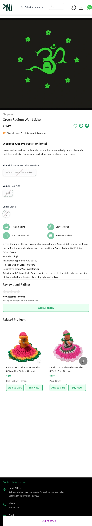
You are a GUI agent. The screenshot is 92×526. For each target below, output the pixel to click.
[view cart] (81, 7)
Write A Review (46, 307)
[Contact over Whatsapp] (89, 7)
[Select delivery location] (32, 7)
